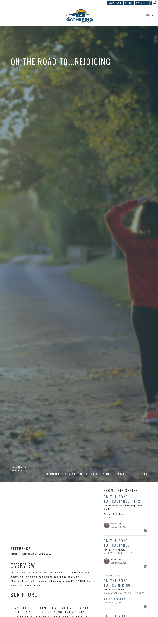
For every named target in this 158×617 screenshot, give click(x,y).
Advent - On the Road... (83, 474)
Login (111, 2)
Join (119, 2)
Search (129, 2)
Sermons (53, 474)
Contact (140, 2)
